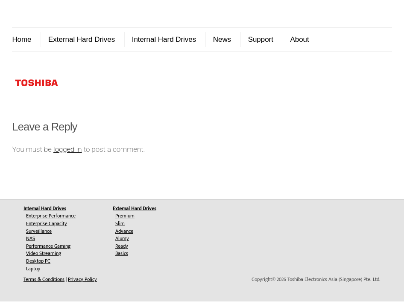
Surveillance (39, 231)
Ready (121, 246)
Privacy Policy (82, 279)
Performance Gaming (48, 246)
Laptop (33, 268)
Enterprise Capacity (46, 223)
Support (260, 39)
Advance (124, 231)
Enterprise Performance (51, 215)
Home (21, 39)
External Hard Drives (81, 39)
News (222, 39)
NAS (30, 238)
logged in (67, 149)
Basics (121, 253)
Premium (125, 215)
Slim (120, 223)
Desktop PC (38, 261)
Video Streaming (43, 253)
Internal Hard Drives (164, 39)
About (299, 39)
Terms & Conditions (43, 279)
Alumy (122, 238)
